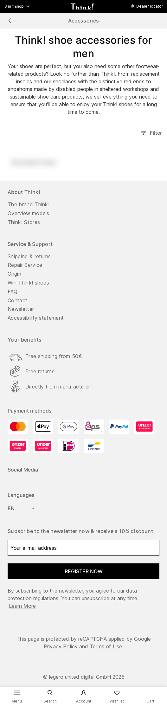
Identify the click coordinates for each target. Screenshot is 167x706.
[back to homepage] (82, 6)
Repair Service (25, 265)
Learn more (22, 606)
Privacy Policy (61, 646)
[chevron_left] (9, 20)
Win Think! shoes (28, 282)
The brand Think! (28, 204)
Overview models (28, 213)
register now (84, 571)
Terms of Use (106, 646)
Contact (17, 300)
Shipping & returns (29, 256)
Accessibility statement (36, 318)
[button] (148, 6)
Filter (151, 133)
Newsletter (21, 309)
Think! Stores (24, 222)
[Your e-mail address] (83, 548)
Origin (14, 274)
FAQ (12, 291)
